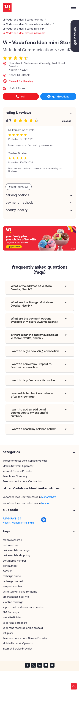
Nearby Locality (17, 210)
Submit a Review (18, 186)
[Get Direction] (44, 521)
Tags (6, 531)
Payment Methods (19, 202)
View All (66, 120)
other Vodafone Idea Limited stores (31, 488)
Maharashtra (48, 496)
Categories (11, 452)
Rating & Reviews (18, 112)
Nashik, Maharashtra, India (18, 522)
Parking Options (17, 195)
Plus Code (10, 510)
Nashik (45, 503)
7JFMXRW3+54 (12, 518)
